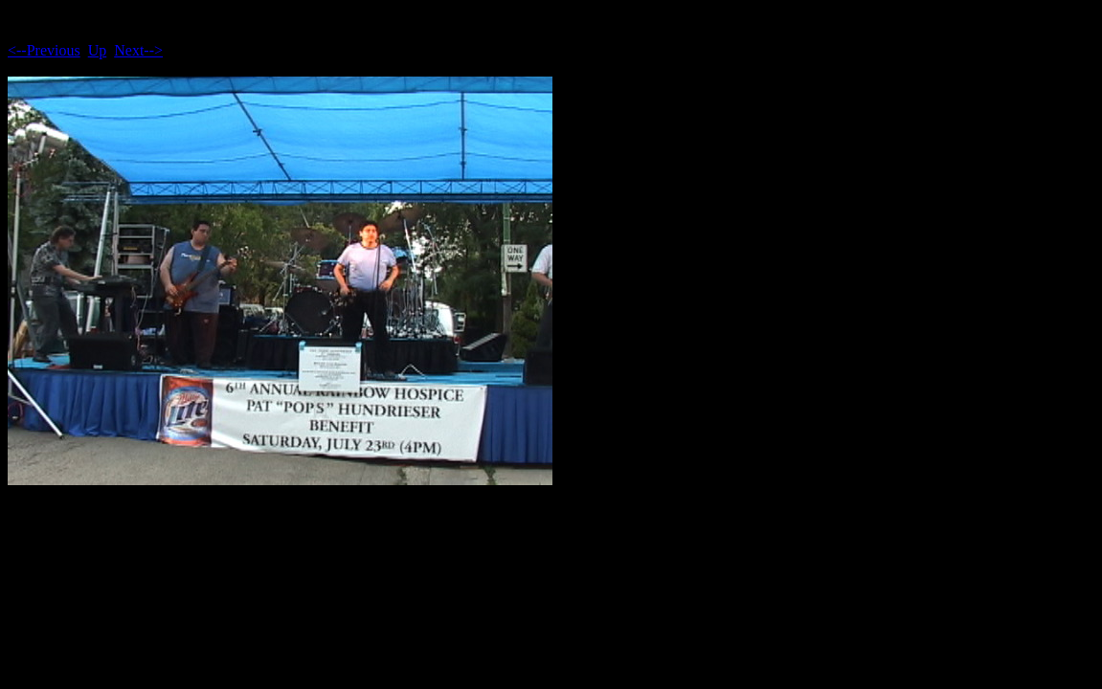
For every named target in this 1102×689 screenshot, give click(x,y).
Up (97, 50)
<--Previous (44, 50)
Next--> (138, 50)
